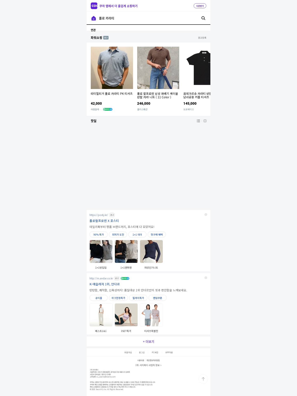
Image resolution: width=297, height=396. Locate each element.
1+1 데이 (137, 234)
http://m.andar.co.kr (101, 278)
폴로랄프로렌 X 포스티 (104, 220)
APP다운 (169, 352)
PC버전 (155, 352)
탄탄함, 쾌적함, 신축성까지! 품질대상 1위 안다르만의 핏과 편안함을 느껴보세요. (138, 290)
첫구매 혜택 (157, 234)
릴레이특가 (138, 298)
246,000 (143, 103)
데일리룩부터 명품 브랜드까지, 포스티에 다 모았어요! (122, 227)
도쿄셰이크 (188, 109)
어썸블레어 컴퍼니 (99, 109)
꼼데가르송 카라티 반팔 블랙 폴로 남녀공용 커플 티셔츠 (203, 95)
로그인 (142, 352)
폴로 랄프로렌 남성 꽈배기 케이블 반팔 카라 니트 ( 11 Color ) (157, 95)
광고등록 (202, 37)
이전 (93, 18)
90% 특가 (98, 234)
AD (104, 37)
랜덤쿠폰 (157, 298)
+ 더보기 (148, 341)
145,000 (190, 103)
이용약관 (140, 360)
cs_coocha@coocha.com (106, 377)
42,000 (96, 103)
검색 (203, 18)
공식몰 (98, 298)
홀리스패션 (142, 109)
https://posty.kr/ (99, 215)
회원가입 (128, 352)
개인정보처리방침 (153, 360)
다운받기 (200, 6)
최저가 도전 (118, 234)
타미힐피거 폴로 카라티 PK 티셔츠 (112, 93)
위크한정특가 (118, 298)
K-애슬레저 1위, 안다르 (105, 284)
